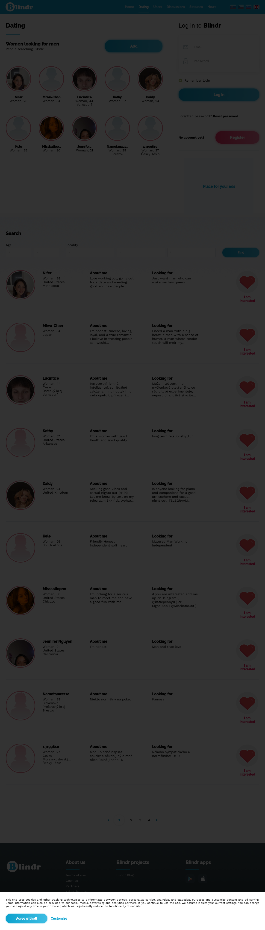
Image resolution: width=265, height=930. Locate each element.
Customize (59, 918)
